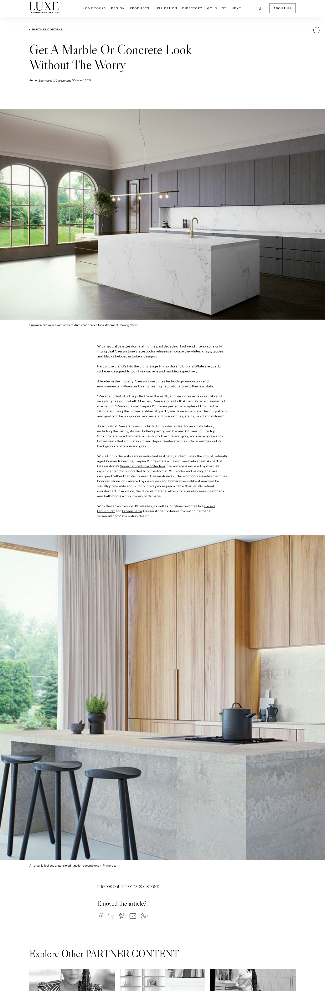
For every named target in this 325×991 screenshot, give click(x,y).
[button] (100, 916)
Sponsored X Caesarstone (55, 80)
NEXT (236, 8)
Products (139, 8)
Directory (192, 8)
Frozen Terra (132, 511)
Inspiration (165, 8)
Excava (209, 506)
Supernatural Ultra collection (142, 466)
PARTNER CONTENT (47, 29)
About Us (282, 8)
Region (118, 8)
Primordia (167, 366)
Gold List (217, 8)
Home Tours (94, 8)
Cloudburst (106, 511)
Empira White (193, 366)
